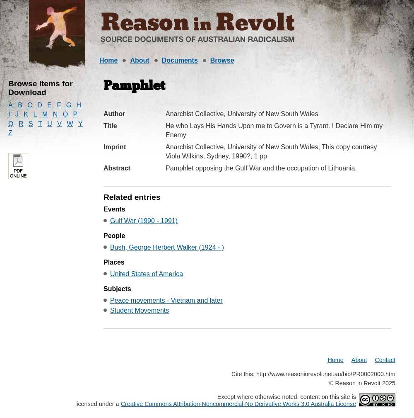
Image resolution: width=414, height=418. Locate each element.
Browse (222, 60)
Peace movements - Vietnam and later (166, 300)
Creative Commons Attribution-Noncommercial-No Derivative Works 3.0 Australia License (238, 404)
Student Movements (139, 310)
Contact (385, 360)
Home (108, 60)
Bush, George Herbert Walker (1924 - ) (167, 247)
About (139, 60)
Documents (180, 60)
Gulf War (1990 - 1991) (144, 220)
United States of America (146, 273)
